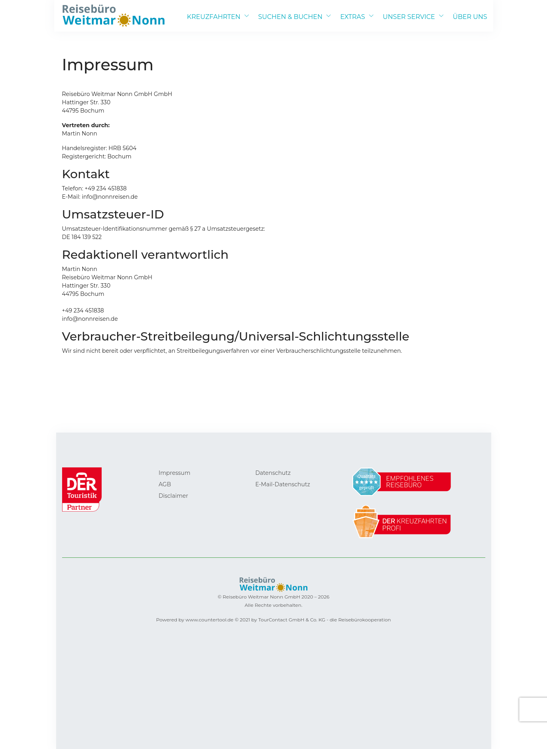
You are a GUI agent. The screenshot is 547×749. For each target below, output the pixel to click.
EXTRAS (352, 17)
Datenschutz (272, 472)
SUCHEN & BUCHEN (290, 17)
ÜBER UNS (470, 17)
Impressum (174, 472)
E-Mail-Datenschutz (282, 484)
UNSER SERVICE (409, 17)
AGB (165, 484)
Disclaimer (173, 495)
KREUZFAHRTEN (213, 17)
